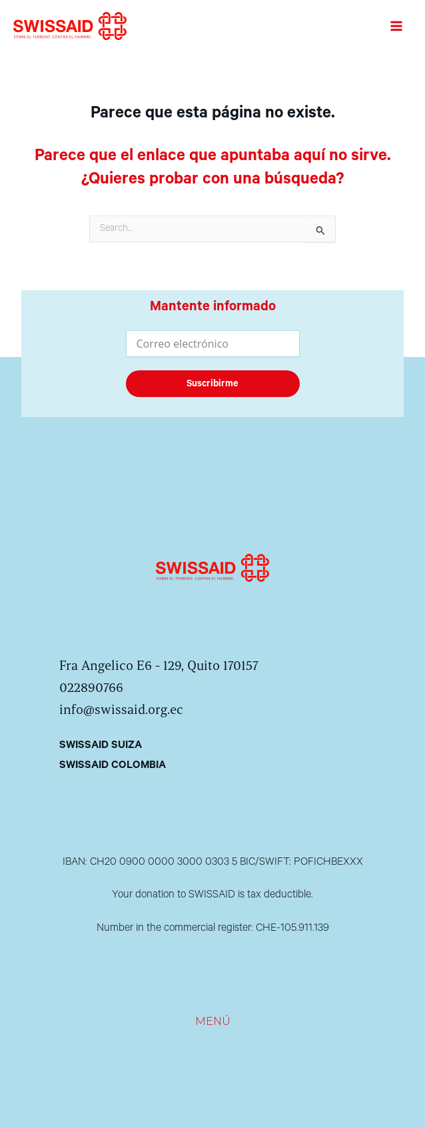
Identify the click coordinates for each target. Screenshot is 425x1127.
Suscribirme (212, 383)
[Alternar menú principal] (396, 26)
